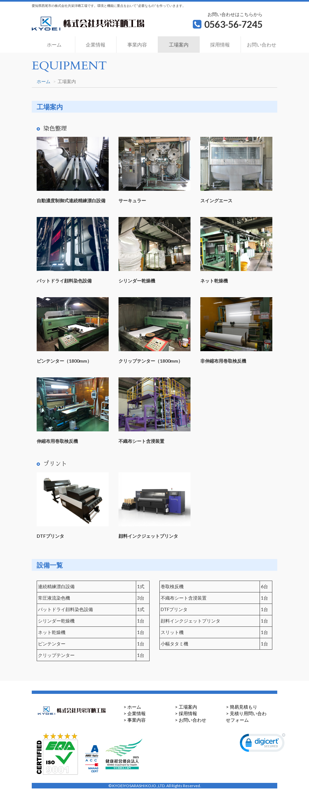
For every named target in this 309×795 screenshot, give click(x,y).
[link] (262, 744)
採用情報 (220, 44)
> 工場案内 (186, 707)
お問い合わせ (261, 44)
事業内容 (137, 44)
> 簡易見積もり (241, 707)
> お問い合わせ (190, 720)
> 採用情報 (186, 713)
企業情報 (95, 44)
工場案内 (179, 44)
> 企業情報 (134, 713)
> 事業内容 (134, 720)
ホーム (54, 44)
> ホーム (132, 707)
